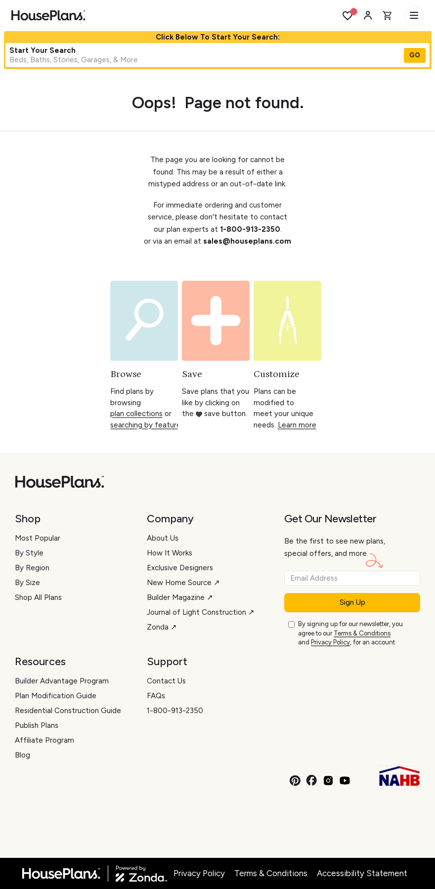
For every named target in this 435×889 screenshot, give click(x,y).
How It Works (169, 553)
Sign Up (352, 602)
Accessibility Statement (362, 873)
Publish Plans (36, 725)
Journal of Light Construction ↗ (201, 612)
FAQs (156, 695)
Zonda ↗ (162, 627)
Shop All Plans (38, 597)
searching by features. (148, 425)
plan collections (136, 413)
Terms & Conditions (362, 633)
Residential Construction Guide (68, 710)
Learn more (297, 425)
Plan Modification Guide (55, 695)
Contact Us (166, 681)
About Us (162, 538)
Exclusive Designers (180, 567)
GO (414, 55)
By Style (29, 553)
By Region (32, 567)
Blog (22, 755)
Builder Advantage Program (62, 681)
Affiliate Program (44, 740)
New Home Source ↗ (183, 582)
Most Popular (37, 538)
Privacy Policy (330, 642)
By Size (27, 582)
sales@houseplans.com (247, 241)
